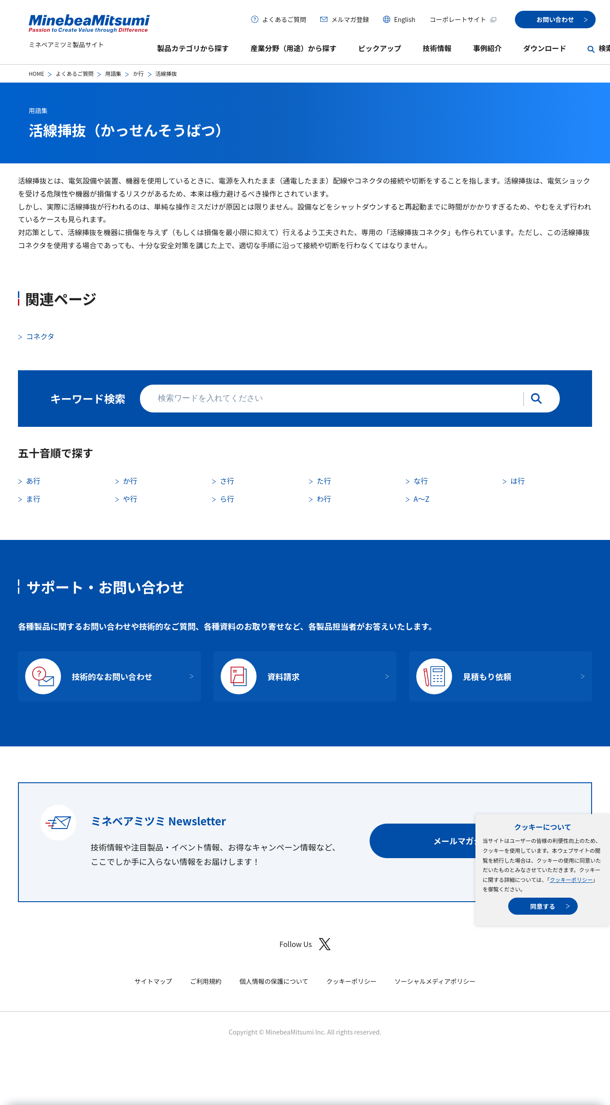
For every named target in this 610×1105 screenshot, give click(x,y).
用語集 (113, 73)
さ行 (227, 480)
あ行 (33, 480)
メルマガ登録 (350, 19)
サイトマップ (153, 981)
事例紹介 (487, 48)
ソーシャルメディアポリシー (434, 981)
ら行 (227, 498)
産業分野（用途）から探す (293, 48)
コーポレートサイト (463, 19)
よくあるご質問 (284, 19)
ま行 (33, 498)
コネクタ (40, 336)
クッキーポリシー (571, 879)
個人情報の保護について (274, 981)
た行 (324, 480)
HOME (36, 73)
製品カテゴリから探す (193, 48)
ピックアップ (379, 48)
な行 (421, 480)
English (404, 19)
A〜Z (421, 498)
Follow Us (305, 944)
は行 (517, 480)
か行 (138, 73)
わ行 (324, 498)
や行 (130, 498)
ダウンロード (544, 48)
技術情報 (437, 48)
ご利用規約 (206, 981)
